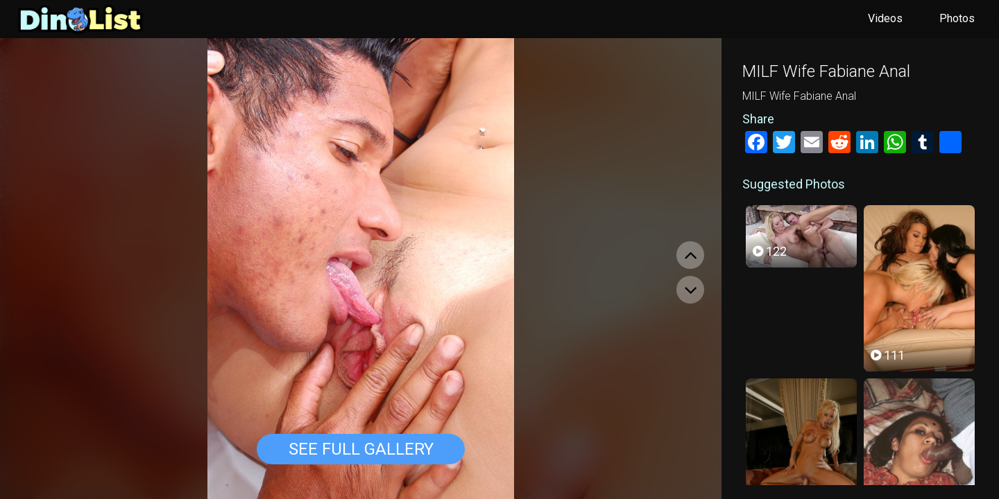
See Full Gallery (361, 449)
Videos (885, 18)
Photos (957, 18)
